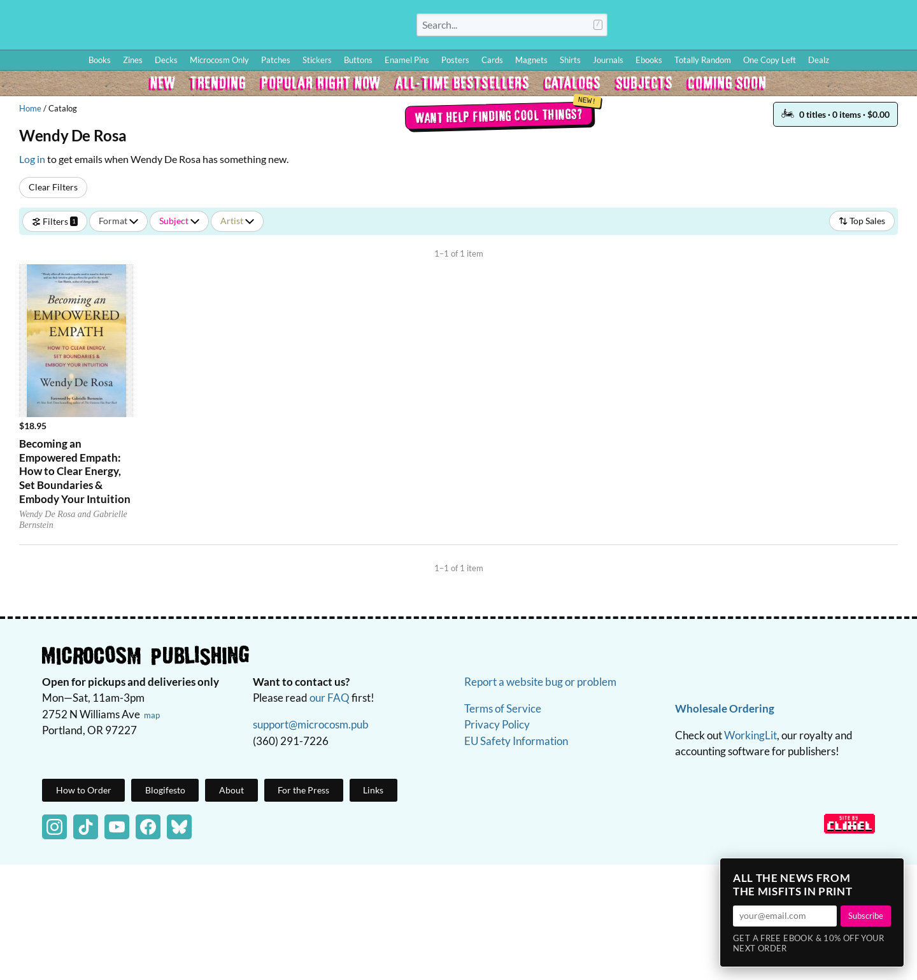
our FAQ (329, 697)
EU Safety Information (516, 741)
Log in (32, 159)
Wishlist (795, 27)
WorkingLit (750, 735)
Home (30, 108)
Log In (665, 27)
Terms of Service (502, 708)
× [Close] (890, 872)
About (231, 790)
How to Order (714, 27)
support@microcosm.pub (311, 724)
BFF (824, 27)
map (152, 715)
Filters (55, 220)
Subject (179, 220)
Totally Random (702, 60)
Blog (757, 27)
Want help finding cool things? (498, 115)
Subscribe (865, 916)
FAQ (851, 27)
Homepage (191, 25)
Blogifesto (165, 790)
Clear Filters (53, 186)
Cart (891, 27)
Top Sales (862, 220)
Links (373, 790)
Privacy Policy (497, 724)
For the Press (303, 790)
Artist (237, 220)
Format (118, 220)
